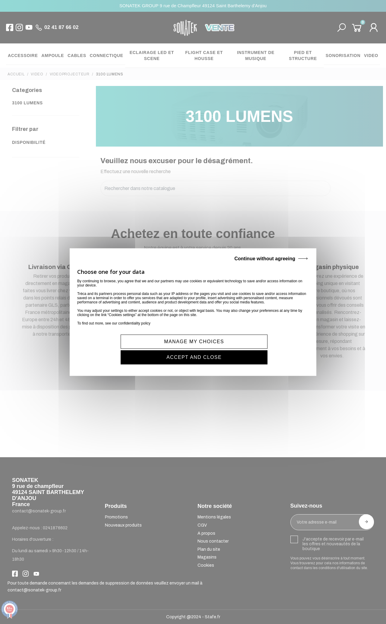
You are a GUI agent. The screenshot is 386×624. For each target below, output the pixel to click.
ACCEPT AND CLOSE (252, 349)
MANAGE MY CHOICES (136, 349)
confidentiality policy (134, 331)
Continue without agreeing (264, 266)
